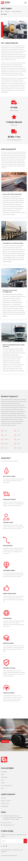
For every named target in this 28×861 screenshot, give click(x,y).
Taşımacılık (7, 11)
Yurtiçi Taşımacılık (16, 11)
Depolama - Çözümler (6, 800)
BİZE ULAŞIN (5, 741)
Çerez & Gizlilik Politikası (6, 785)
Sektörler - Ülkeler (5, 803)
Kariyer (2, 780)
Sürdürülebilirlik (4, 806)
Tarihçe (2, 774)
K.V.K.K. (2, 788)
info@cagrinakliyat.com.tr (8, 825)
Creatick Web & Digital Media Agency (9, 855)
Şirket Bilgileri (4, 771)
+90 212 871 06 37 (7, 822)
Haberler (3, 783)
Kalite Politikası (4, 777)
